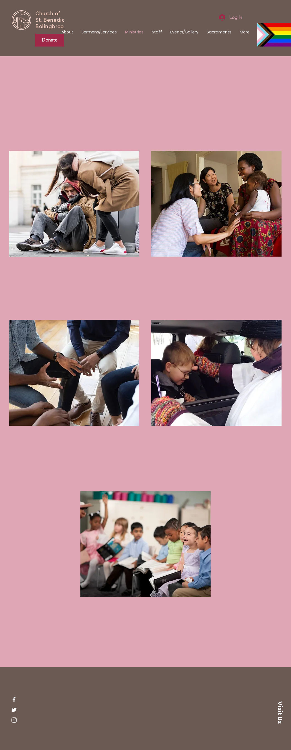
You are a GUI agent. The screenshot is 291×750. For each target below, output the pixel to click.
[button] (280, 712)
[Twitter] (14, 709)
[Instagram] (14, 720)
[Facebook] (14, 699)
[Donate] (49, 40)
